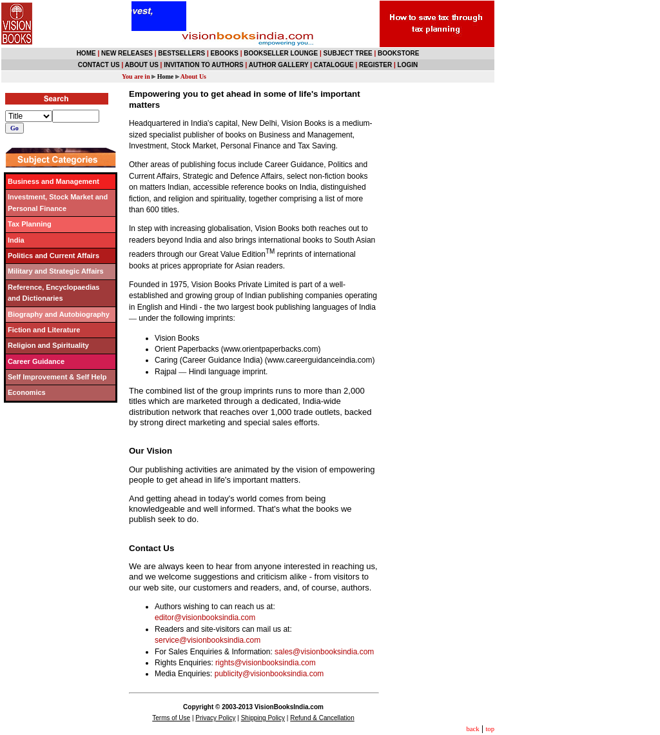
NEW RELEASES (127, 53)
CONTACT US (99, 64)
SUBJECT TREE (348, 53)
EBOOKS (224, 53)
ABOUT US (142, 64)
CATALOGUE (334, 64)
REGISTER (375, 64)
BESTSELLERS (181, 53)
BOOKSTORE (398, 53)
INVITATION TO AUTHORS (204, 64)
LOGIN (408, 64)
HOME (86, 53)
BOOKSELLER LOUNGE (281, 53)
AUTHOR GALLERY (279, 64)
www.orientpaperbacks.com (271, 349)
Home (165, 76)
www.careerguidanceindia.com (320, 360)
